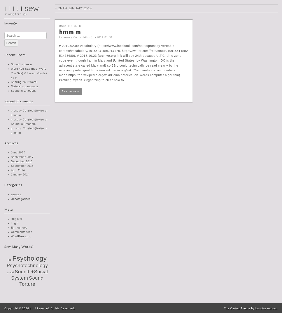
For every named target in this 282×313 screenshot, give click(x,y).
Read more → (71, 91)
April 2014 (18, 170)
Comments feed (21, 232)
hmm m (16, 115)
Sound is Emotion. (23, 90)
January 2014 (20, 174)
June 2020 (18, 152)
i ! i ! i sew (21, 8)
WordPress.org (21, 236)
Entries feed (19, 227)
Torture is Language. (25, 86)
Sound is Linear (21, 64)
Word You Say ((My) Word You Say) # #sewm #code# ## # (29, 73)
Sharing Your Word (24, 82)
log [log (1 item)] (9, 259)
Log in (15, 223)
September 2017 (22, 157)
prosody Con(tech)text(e (78, 37)
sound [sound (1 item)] (10, 272)
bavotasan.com (266, 308)
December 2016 (22, 161)
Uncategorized (21, 199)
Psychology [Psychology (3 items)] (29, 258)
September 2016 (22, 165)
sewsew (16, 194)
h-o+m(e (10, 23)
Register (17, 218)
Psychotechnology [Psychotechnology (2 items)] (27, 265)
